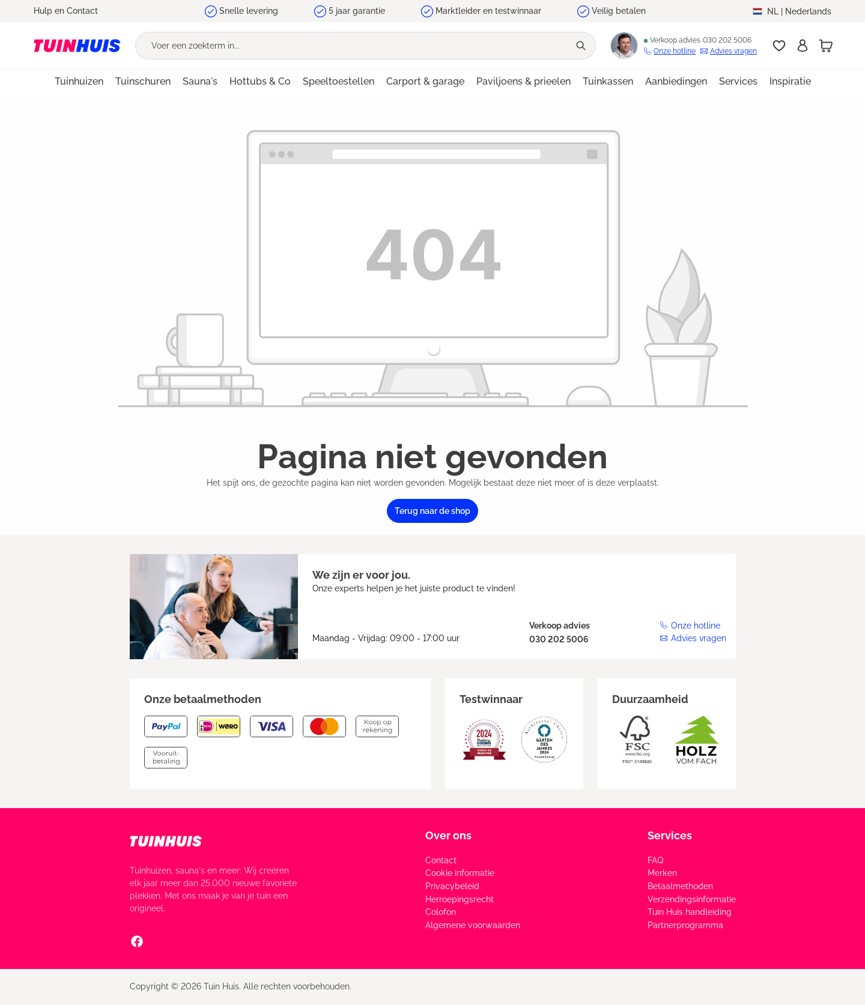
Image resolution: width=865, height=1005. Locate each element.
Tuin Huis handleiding (690, 912)
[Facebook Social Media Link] (137, 941)
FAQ (655, 860)
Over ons (448, 835)
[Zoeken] (582, 45)
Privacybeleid (452, 886)
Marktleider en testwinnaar (488, 11)
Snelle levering (248, 11)
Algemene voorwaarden (472, 925)
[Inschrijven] (802, 45)
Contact (441, 860)
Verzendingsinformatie (692, 899)
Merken (662, 873)
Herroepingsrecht (459, 899)
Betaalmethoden (680, 886)
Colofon (440, 912)
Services (670, 835)
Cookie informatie (459, 873)
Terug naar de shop (432, 511)
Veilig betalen (619, 11)
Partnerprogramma (685, 925)
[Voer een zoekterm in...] (352, 45)
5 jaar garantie (357, 11)
